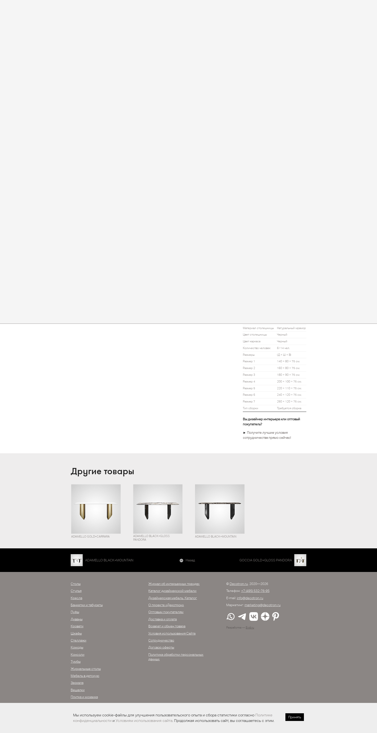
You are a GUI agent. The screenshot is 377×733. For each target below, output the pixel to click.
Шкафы (76, 633)
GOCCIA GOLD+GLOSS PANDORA (265, 560)
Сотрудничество (161, 640)
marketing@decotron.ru (263, 605)
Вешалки (78, 690)
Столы (76, 584)
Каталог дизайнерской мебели (172, 591)
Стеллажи (78, 640)
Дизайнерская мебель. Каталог (172, 598)
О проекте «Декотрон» (166, 605)
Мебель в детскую (85, 676)
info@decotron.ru (250, 598)
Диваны (76, 619)
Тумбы (76, 661)
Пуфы (75, 612)
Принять (294, 717)
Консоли (77, 654)
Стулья (76, 591)
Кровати (77, 626)
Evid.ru (250, 627)
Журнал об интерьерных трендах (174, 584)
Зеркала (77, 683)
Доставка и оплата (162, 619)
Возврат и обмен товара (166, 626)
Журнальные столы (86, 669)
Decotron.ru (239, 584)
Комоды (77, 647)
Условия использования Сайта (171, 633)
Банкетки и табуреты (87, 605)
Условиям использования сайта (144, 720)
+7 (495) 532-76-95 (255, 591)
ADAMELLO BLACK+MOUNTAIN (109, 560)
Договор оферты (161, 647)
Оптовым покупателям (165, 612)
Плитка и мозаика (84, 697)
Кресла (76, 598)
